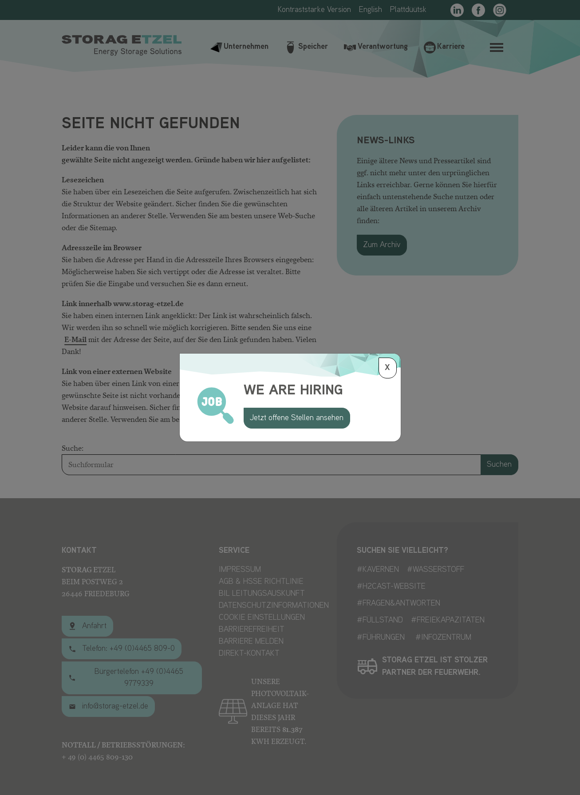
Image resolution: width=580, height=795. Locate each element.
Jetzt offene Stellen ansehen (296, 418)
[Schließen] (388, 368)
